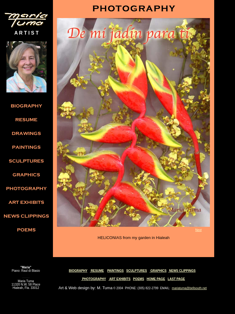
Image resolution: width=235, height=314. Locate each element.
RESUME (97, 270)
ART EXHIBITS (120, 279)
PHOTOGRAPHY (93, 279)
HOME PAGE (156, 279)
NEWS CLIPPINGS (182, 270)
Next (198, 230)
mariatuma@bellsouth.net (189, 288)
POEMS (138, 279)
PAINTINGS (115, 270)
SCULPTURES (136, 270)
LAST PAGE (176, 279)
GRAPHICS (158, 270)
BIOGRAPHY (78, 270)
